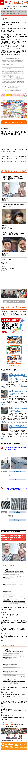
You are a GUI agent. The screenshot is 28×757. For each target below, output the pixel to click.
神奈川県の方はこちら (15, 355)
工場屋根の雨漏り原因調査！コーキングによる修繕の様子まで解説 (16, 489)
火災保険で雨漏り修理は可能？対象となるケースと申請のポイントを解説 (18, 427)
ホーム (2, 6)
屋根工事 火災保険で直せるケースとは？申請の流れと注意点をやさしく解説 (18, 393)
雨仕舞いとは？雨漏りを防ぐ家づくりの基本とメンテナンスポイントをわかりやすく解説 (18, 410)
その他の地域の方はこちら (15, 365)
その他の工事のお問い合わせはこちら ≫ (14, 122)
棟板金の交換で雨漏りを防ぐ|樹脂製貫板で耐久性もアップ (15, 448)
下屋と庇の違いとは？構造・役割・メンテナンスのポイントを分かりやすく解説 (18, 376)
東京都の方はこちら (15, 345)
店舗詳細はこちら (5, 271)
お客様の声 (7, 6)
